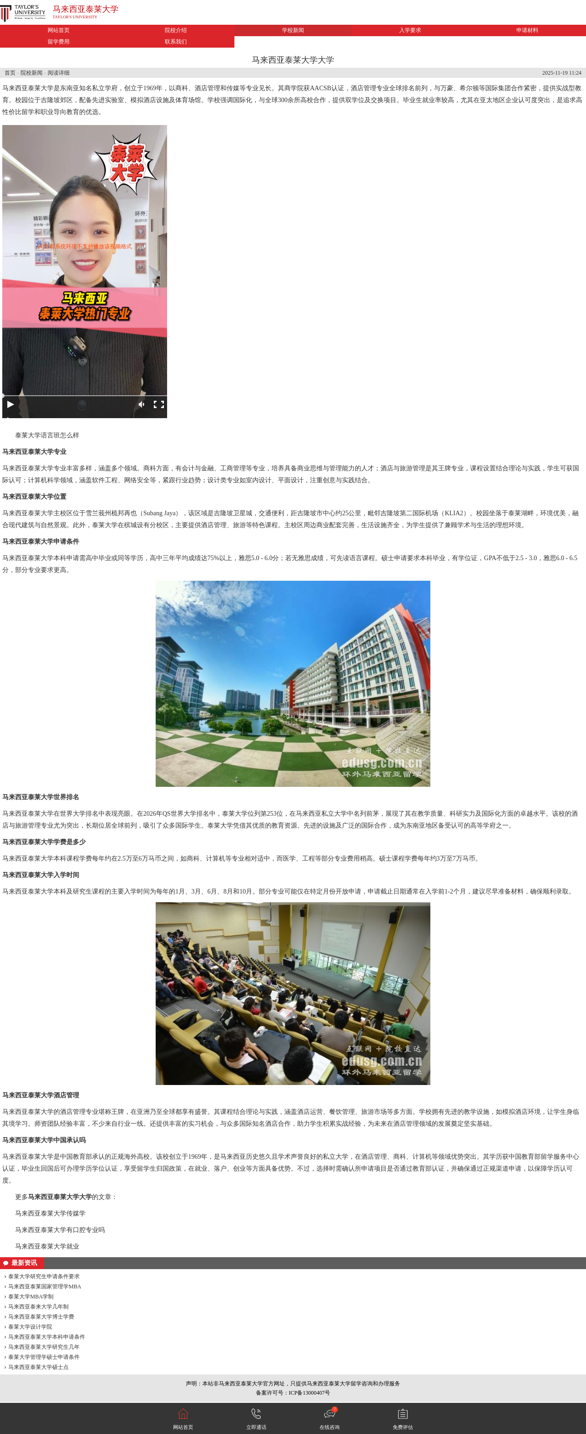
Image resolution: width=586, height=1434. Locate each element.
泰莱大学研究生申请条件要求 (44, 1276)
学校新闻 (293, 30)
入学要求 (410, 30)
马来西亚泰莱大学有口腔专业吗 (60, 1230)
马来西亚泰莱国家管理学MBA (44, 1286)
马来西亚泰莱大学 (86, 9)
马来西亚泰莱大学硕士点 (38, 1367)
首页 (10, 73)
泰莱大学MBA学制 (31, 1296)
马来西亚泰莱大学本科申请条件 (46, 1337)
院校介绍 (176, 30)
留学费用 (59, 41)
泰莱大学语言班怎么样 (47, 435)
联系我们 (176, 41)
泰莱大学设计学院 (30, 1327)
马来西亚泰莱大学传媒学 (50, 1213)
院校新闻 (32, 73)
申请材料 (527, 30)
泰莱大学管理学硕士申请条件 (44, 1357)
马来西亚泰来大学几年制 (38, 1306)
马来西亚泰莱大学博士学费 (41, 1317)
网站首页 (59, 30)
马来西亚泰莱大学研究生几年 (44, 1347)
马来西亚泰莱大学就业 (47, 1246)
